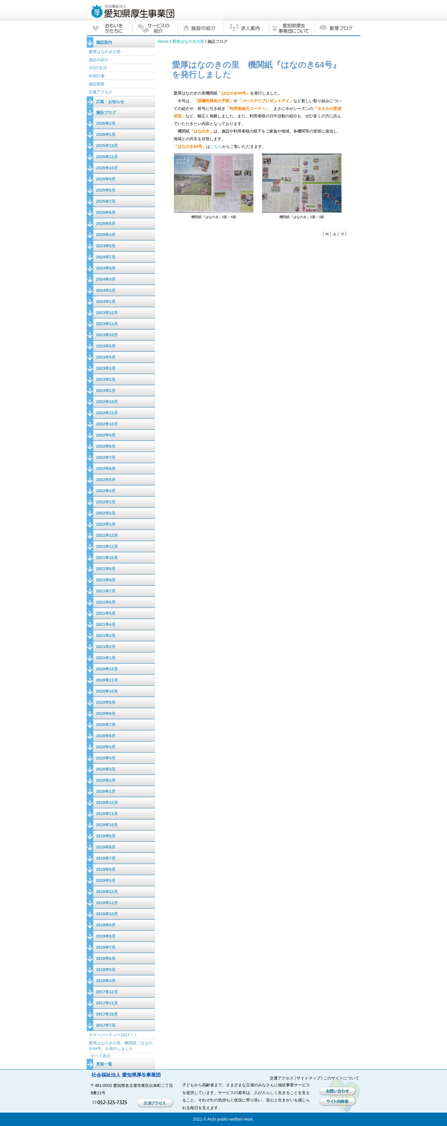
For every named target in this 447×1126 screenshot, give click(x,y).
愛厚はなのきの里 (188, 41)
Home (163, 41)
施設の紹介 (99, 59)
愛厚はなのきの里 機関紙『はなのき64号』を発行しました (121, 1046)
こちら (216, 146)
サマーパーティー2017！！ (113, 1035)
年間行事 (97, 76)
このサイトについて (341, 1078)
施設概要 (97, 84)
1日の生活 (98, 67)
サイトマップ (308, 1078)
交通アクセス (101, 92)
